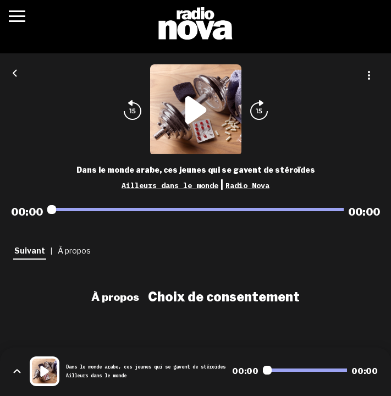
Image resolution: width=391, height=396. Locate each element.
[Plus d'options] (369, 75)
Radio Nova (247, 185)
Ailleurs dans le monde (170, 185)
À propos (115, 297)
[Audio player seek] (195, 210)
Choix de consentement (224, 297)
